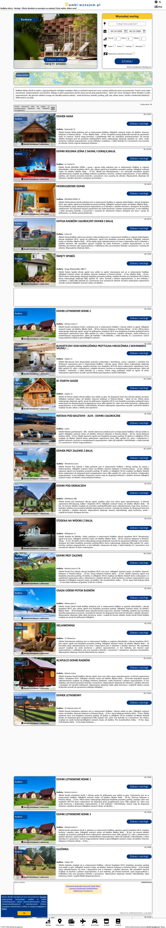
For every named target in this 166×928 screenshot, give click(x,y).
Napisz (163, 927)
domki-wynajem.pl (83, 5)
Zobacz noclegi (139, 123)
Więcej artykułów (19, 882)
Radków (18, 118)
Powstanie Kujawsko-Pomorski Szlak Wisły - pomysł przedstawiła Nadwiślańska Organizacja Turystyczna (83, 888)
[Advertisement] (83, 751)
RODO (4, 909)
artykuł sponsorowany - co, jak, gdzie (140, 913)
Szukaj (127, 61)
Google (43, 897)
